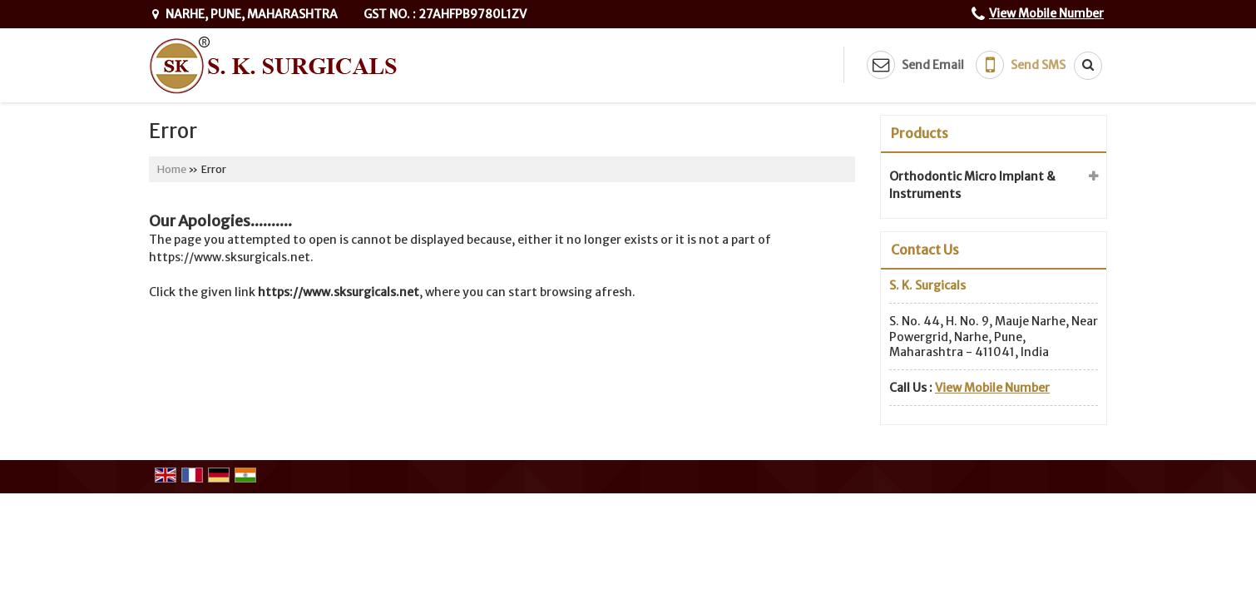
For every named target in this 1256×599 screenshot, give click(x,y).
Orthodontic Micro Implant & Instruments (972, 185)
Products (919, 133)
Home (171, 169)
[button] (1046, 13)
